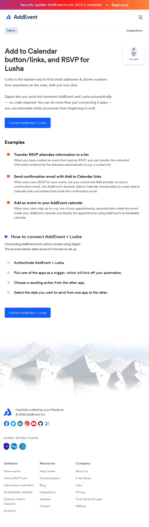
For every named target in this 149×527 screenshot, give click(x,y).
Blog (43, 485)
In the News (83, 478)
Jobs (79, 485)
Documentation (50, 478)
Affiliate (81, 506)
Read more (120, 5)
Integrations (134, 30)
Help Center (47, 471)
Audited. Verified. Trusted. (21, 438)
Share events (12, 471)
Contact (45, 506)
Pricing (80, 492)
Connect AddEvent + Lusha (27, 123)
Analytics (10, 510)
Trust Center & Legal (89, 499)
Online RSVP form (15, 478)
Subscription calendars (19, 485)
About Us (82, 471)
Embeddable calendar (18, 492)
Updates (45, 499)
